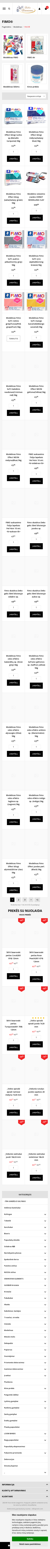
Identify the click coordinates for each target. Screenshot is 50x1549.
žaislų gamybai (10, 1414)
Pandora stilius (10, 1266)
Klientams (7, 1496)
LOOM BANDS (10, 1433)
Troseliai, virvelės (11, 1317)
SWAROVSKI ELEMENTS (13, 1278)
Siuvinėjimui (9, 1356)
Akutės (7, 1304)
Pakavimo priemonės (13, 1453)
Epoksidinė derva (11, 1259)
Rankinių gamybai (11, 1407)
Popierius (8, 1349)
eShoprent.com (37, 1509)
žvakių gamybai (10, 1420)
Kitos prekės (9, 1388)
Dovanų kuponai (11, 1466)
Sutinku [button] (30, 1539)
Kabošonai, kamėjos (12, 1311)
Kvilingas (8, 1214)
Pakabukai (8, 1298)
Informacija (8, 1484)
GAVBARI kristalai (11, 1285)
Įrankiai (7, 1375)
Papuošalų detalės (12, 1240)
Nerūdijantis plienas (12, 1253)
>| (37, 899)
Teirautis (13, 338)
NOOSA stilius (10, 1272)
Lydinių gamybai (11, 1401)
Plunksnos (8, 1382)
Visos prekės (25, 915)
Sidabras (9, 1246)
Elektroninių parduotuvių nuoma (18, 1509)
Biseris (7, 1233)
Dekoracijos (9, 1459)
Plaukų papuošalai (12, 1427)
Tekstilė (7, 1220)
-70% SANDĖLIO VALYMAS (15, 1201)
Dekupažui (8, 1343)
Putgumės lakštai (11, 1395)
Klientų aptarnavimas (14, 1490)
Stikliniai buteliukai (12, 1207)
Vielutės (7, 1324)
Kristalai (7, 1291)
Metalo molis (9, 1337)
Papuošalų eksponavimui (14, 1446)
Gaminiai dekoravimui (13, 1369)
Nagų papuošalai (11, 1440)
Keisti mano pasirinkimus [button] (30, 1544)
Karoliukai (8, 1227)
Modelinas (8, 1330)
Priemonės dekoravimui (14, 1362)
